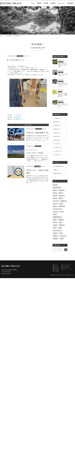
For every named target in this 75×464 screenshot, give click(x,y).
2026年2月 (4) (56, 136)
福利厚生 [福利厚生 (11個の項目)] (63, 201)
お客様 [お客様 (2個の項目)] (55, 233)
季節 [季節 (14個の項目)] (55, 198)
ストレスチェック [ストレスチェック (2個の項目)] (57, 230)
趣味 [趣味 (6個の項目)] (54, 214)
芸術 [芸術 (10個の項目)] (55, 203)
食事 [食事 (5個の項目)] (54, 219)
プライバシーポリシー (68, 269)
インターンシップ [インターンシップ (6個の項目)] (57, 209)
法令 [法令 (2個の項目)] (60, 233)
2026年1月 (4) (56, 140)
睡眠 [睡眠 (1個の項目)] (61, 238)
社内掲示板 (60, 91)
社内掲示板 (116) (57, 173)
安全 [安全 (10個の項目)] (55, 206)
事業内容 (39, 3)
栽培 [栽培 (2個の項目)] (60, 227)
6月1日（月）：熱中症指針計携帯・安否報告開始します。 (63, 95)
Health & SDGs (61, 3)
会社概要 (53, 3)
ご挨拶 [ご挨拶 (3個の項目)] (55, 225)
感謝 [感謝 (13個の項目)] (61, 198)
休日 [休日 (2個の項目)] (54, 227)
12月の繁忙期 (16, 117)
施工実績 (46, 3)
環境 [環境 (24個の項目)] (55, 195)
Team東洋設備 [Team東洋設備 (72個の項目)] (57, 187)
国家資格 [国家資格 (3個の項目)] (61, 225)
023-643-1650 (7, 271)
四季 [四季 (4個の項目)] (60, 222)
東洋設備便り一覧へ (18, 119)
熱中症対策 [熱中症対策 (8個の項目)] (62, 206)
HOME (33, 3)
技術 (44, 166)
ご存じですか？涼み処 (34, 153)
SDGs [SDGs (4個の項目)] (55, 222)
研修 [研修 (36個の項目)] (55, 193)
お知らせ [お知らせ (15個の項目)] (61, 195)
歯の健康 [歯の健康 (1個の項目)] (55, 238)
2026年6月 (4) (56, 122)
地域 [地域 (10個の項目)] (61, 203)
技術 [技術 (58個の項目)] (55, 190)
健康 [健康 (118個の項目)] (55, 184)
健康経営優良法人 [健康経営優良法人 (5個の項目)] (57, 217)
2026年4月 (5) (56, 129)
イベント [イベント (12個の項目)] (56, 201)
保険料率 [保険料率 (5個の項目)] (60, 219)
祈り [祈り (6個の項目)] (61, 211)
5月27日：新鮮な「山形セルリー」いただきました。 (62, 105)
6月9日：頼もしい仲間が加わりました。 (63, 74)
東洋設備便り (70, 3)
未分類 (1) (55, 170)
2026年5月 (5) (56, 125)
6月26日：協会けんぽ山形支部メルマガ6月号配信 (62, 65)
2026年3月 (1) (56, 133)
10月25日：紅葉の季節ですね (37, 132)
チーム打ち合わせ (17, 115)
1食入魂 (28, 56)
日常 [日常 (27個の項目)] (61, 193)
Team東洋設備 (35, 48)
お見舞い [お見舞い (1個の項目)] (55, 235)
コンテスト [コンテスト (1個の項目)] (63, 235)
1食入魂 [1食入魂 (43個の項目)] (61, 190)
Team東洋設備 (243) (58, 166)
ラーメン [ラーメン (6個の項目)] (55, 211)
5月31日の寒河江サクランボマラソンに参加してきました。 (62, 84)
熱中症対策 (34, 150)
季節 (45, 129)
